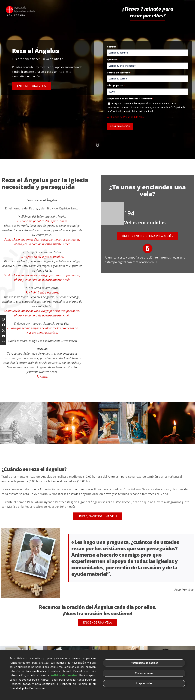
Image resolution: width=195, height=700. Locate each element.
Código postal (116, 85)
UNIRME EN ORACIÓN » (120, 126)
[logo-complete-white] (20, 7)
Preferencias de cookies (144, 663)
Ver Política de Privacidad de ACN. (125, 116)
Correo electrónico (119, 72)
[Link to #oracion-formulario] (97, 145)
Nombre (112, 46)
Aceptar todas (144, 683)
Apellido (112, 59)
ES (3, 341)
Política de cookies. (64, 675)
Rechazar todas (144, 673)
